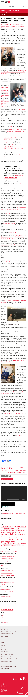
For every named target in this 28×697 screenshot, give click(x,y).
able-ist (8, 213)
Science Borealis (7, 609)
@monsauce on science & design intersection (10, 580)
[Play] (3, 499)
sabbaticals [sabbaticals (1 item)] (24, 541)
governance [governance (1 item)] (3, 536)
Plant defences (4, 647)
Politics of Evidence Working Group (8, 591)
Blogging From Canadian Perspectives (8, 508)
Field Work (14, 24)
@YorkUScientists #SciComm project (8, 631)
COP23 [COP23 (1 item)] (16, 530)
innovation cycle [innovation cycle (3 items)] (20, 536)
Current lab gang (4, 636)
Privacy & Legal (4, 690)
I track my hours (19, 75)
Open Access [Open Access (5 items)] (17, 539)
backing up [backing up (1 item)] (8, 530)
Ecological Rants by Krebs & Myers (7, 558)
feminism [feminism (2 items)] (23, 534)
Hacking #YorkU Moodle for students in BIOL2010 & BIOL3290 (12, 468)
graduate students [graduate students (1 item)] (8, 536)
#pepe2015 (19, 175)
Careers (2, 692)
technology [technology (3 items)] (4, 545)
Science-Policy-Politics (16, 26)
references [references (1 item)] (17, 541)
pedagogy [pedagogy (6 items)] (5, 541)
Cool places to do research (6, 661)
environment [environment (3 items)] (17, 532)
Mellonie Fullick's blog (5, 565)
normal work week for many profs (12, 293)
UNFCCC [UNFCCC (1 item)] (13, 545)
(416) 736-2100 (4, 685)
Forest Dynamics (4, 651)
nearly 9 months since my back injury (11, 261)
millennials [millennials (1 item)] (21, 537)
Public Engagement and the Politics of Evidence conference (5, 103)
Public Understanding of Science (7, 656)
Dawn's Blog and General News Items (8, 629)
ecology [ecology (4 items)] (3, 532)
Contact (2, 684)
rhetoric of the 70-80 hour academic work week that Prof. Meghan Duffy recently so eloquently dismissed (13, 237)
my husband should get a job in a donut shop (11, 244)
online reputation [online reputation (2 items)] (8, 539)
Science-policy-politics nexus (7, 654)
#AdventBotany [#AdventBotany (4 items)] (6, 526)
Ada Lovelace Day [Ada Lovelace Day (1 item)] (21, 528)
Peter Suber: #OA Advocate (6, 572)
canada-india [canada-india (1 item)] (12, 530)
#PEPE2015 (8, 142)
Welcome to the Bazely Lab (6, 627)
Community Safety (4, 689)
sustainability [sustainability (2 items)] (23, 543)
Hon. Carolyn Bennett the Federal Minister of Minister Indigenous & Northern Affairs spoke (14, 72)
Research (3, 642)
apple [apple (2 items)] (2, 530)
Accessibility (3, 691)
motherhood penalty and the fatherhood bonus (13, 413)
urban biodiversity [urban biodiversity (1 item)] (17, 545)
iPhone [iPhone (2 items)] (17, 537)
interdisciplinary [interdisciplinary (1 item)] (3, 537)
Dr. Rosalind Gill (21, 109)
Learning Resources (5, 668)
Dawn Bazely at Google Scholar (7, 570)
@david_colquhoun (10, 137)
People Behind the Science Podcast (8, 582)
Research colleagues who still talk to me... (9, 640)
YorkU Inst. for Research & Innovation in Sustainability (11, 599)
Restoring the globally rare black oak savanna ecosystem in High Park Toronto (14, 471)
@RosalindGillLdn (10, 146)
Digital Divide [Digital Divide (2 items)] (22, 530)
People (17, 24)
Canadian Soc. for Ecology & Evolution (8, 556)
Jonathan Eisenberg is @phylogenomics (8, 603)
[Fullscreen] (25, 499)
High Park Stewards (5, 75)
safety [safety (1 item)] (2, 543)
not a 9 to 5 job (12, 232)
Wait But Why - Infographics (6, 584)
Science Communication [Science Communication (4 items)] (11, 543)
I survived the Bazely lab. (6, 638)
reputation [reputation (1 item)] (20, 541)
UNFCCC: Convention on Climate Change (9, 551)
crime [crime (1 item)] (18, 530)
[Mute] (23, 499)
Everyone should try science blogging (8, 666)
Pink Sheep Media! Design (6, 596)
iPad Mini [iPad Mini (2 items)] (13, 537)
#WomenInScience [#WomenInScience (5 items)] (11, 528)
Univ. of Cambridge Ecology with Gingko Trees (10, 561)
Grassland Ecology (4, 649)
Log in (3, 615)
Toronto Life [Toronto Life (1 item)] (10, 545)
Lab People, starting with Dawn (7, 633)
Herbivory (3, 645)
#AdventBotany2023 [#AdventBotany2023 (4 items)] (19, 526)
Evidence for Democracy (5, 589)
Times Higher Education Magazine (5, 95)
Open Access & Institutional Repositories (9, 658)
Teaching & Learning (5, 663)
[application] (14, 493)
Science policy (8, 26)
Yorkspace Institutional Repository (8, 575)
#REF (13, 144)
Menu (2, 14)
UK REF (11, 126)
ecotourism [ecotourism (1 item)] (8, 532)
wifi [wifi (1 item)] (20, 545)
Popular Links (11, 6)
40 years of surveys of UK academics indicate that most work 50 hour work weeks (13, 209)
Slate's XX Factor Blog (5, 606)
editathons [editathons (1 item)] (12, 532)
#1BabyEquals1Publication (13, 149)
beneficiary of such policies (9, 223)
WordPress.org (5, 622)
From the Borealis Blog (7, 506)
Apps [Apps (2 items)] (5, 530)
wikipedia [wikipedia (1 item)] (23, 545)
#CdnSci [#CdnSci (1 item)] (2, 528)
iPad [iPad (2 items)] (10, 537)
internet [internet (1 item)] (7, 537)
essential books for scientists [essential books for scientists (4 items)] (11, 534)
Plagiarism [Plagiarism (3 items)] (12, 542)
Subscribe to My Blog (7, 479)
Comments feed (5, 620)
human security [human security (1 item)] (13, 536)
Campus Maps (3, 686)
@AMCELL (7, 140)
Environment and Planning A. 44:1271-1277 (15, 131)
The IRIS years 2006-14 (6, 671)
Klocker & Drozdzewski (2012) (16, 129)
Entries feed (4, 617)
